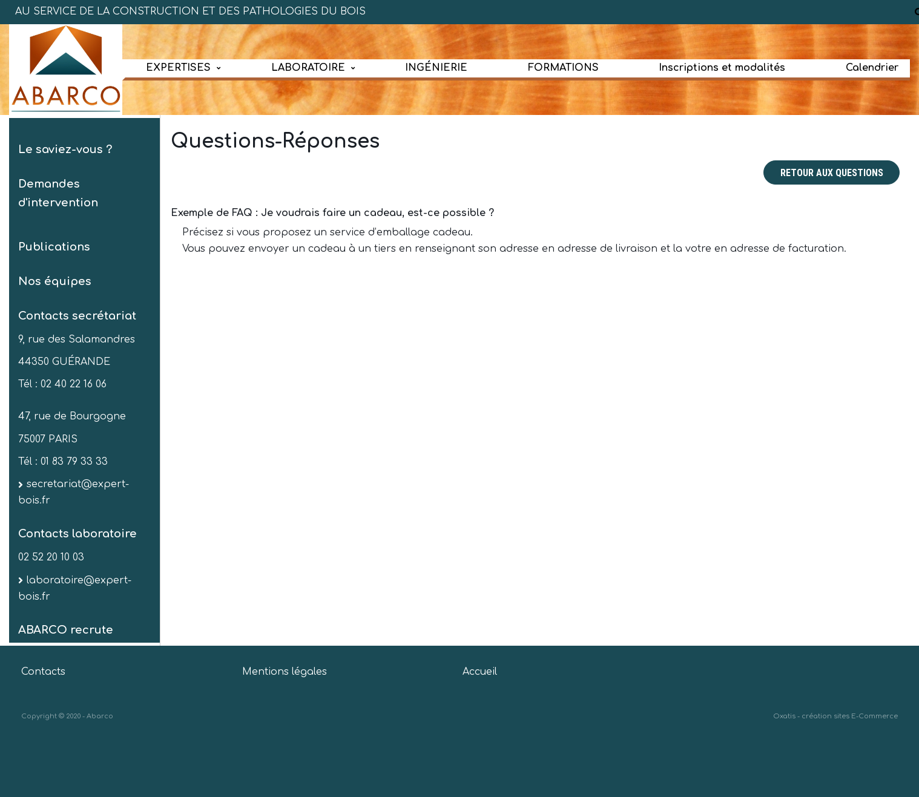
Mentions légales (284, 671)
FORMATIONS (563, 67)
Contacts (43, 671)
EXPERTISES (178, 67)
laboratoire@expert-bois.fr (74, 588)
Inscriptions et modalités (722, 67)
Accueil (480, 671)
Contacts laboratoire (77, 534)
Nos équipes (54, 281)
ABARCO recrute (65, 630)
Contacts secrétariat (77, 316)
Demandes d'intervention (58, 193)
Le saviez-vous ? (65, 149)
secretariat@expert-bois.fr (73, 492)
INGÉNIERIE (436, 67)
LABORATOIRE (308, 67)
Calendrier (872, 67)
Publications (54, 247)
